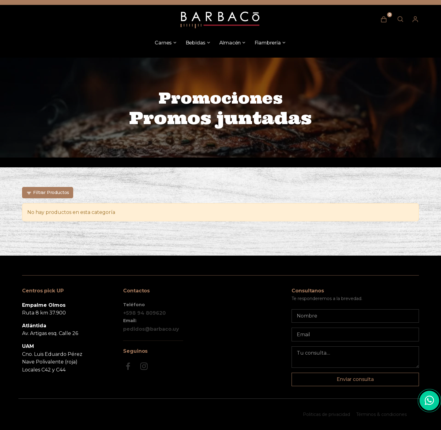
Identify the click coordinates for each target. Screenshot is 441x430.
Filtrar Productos (48, 193)
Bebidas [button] (196, 43)
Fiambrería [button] (267, 43)
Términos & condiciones (381, 414)
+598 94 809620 (144, 313)
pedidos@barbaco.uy (151, 329)
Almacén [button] (230, 43)
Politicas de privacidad (326, 414)
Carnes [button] (163, 43)
